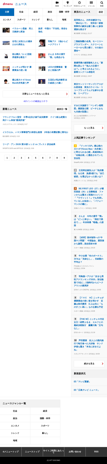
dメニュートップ (11, 452)
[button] (91, 4)
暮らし (50, 20)
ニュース (21, 4)
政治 (50, 12)
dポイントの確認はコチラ (36, 101)
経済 (36, 12)
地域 (64, 20)
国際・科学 (64, 12)
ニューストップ (32, 452)
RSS (96, 452)
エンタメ (7, 20)
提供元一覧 (62, 109)
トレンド (35, 20)
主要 (7, 12)
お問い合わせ (75, 452)
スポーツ (21, 20)
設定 (101, 12)
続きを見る (89, 364)
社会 (21, 12)
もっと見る (89, 128)
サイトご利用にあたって (53, 452)
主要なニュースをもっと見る (35, 94)
